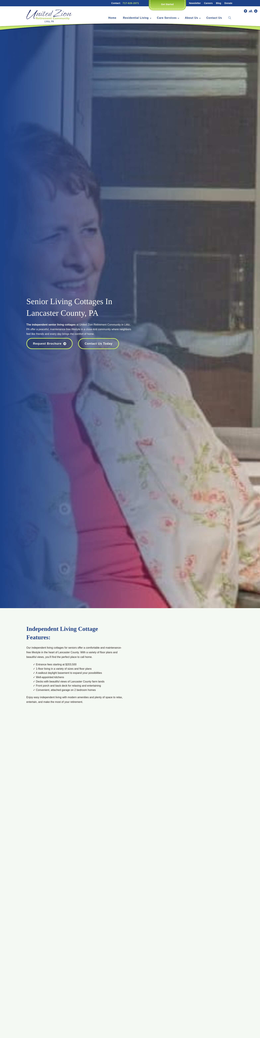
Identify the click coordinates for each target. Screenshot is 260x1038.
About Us (191, 17)
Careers (208, 3)
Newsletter (195, 3)
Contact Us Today (99, 343)
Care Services (167, 17)
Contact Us (214, 17)
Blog (218, 3)
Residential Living (136, 17)
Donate (228, 3)
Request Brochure (47, 343)
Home (112, 17)
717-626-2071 (131, 3)
